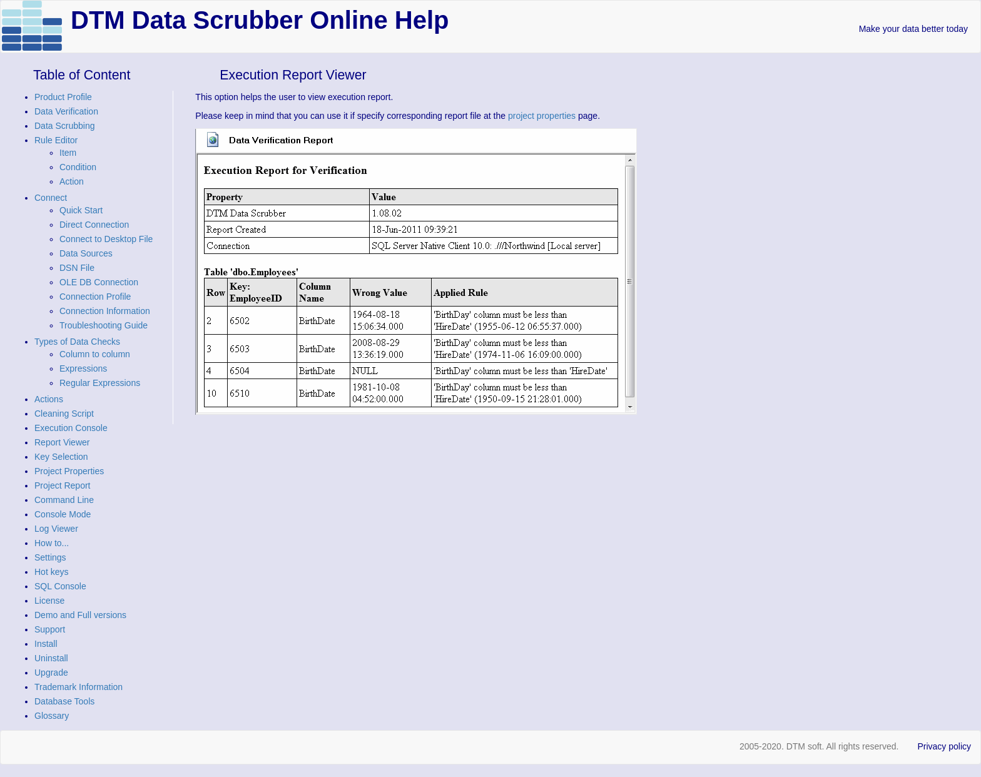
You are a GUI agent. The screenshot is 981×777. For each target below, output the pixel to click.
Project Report (62, 485)
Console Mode (62, 514)
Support (49, 629)
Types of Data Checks (77, 342)
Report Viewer (61, 442)
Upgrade (51, 673)
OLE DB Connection (98, 282)
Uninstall (51, 658)
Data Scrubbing (64, 126)
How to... (51, 543)
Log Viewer (56, 529)
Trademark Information (78, 687)
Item (67, 153)
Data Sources (86, 253)
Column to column (94, 354)
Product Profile (63, 97)
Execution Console (71, 428)
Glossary (51, 716)
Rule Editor (56, 140)
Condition (77, 167)
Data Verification (66, 111)
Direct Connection (94, 225)
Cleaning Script (64, 414)
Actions (48, 399)
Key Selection (61, 457)
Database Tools (64, 701)
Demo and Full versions (80, 615)
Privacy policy (944, 746)
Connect (50, 198)
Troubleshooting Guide (103, 325)
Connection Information (104, 311)
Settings (50, 557)
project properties (542, 116)
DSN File (76, 268)
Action (71, 181)
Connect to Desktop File (106, 239)
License (49, 601)
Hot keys (51, 572)
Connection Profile (95, 297)
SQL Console (60, 586)
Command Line (64, 500)
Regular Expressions (99, 383)
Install (46, 644)
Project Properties (69, 471)
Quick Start (81, 210)
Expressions (83, 368)
